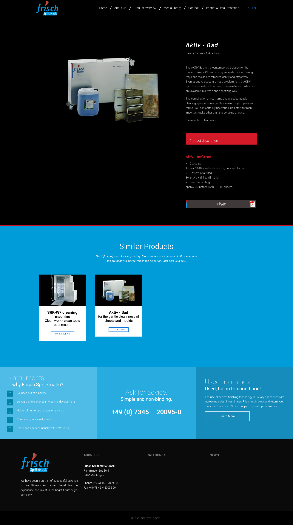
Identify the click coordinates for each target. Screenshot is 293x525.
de (248, 8)
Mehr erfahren (62, 333)
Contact (193, 8)
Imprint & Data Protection (222, 8)
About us (120, 8)
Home (103, 8)
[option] (62, 308)
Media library (172, 8)
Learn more (118, 329)
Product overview (145, 8)
